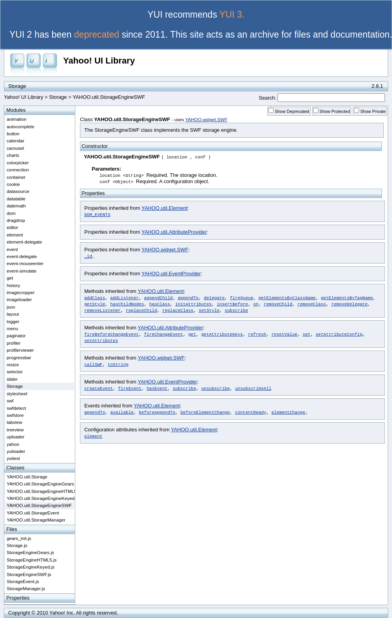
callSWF (93, 364)
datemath (16, 205)
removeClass (312, 304)
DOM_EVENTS (97, 214)
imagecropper (20, 292)
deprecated (96, 34)
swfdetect (16, 408)
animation (17, 119)
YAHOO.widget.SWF (206, 119)
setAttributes (101, 340)
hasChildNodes (127, 304)
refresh (257, 334)
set (306, 334)
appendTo (188, 297)
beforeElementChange (205, 412)
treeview (15, 429)
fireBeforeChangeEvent (111, 334)
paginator (16, 335)
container (16, 177)
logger (13, 321)
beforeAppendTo (157, 412)
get (192, 334)
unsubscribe (215, 388)
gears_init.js (19, 538)
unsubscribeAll (253, 388)
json (11, 306)
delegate (214, 297)
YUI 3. (232, 14)
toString (118, 364)
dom (11, 213)
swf (10, 400)
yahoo (13, 444)
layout (13, 313)
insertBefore (232, 304)
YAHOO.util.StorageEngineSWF (39, 505)
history (13, 285)
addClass (94, 297)
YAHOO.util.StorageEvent (33, 512)
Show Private (373, 111)
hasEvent (157, 388)
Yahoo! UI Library (99, 60)
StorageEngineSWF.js (29, 574)
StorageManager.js (26, 588)
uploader (16, 436)
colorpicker (18, 162)
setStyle (209, 310)
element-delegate (24, 241)
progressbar (19, 357)
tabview (14, 422)
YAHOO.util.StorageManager (36, 519)
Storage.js (17, 545)
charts (13, 155)
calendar (15, 140)
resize (13, 364)
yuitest (13, 458)
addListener (124, 297)
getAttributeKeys (222, 334)
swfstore (15, 415)
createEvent (98, 388)
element (93, 436)
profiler (14, 342)
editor (12, 227)
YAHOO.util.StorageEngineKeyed (40, 498)
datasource (18, 191)
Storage (58, 97)
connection (18, 169)
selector (15, 371)
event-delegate (22, 256)
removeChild (278, 304)
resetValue (284, 334)
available (122, 412)
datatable (16, 198)
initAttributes (193, 304)
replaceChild (141, 310)
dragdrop (16, 220)
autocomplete (20, 126)
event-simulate (21, 270)
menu (12, 328)
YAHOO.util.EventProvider (171, 273)
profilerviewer (20, 350)
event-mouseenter (25, 263)
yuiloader (16, 451)
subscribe (236, 310)
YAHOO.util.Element (165, 208)
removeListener (102, 310)
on (255, 304)
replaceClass (178, 310)
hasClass (159, 304)
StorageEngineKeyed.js (30, 566)
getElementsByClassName (287, 297)
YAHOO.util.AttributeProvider (174, 232)
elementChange (288, 412)
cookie (13, 184)
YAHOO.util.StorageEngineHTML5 (40, 491)
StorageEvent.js (23, 581)
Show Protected (334, 111)
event (12, 249)
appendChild (158, 297)
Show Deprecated (292, 111)
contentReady (251, 412)
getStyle (94, 304)
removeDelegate (349, 304)
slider (12, 379)
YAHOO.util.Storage (27, 476)
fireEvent (130, 388)
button (13, 133)
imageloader (19, 299)
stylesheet (17, 393)
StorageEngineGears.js (30, 552)
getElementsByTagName (347, 297)
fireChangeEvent (163, 334)
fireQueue (241, 297)
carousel (15, 148)
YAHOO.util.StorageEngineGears (40, 483)
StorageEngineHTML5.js (31, 559)
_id (88, 256)
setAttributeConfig (339, 334)
